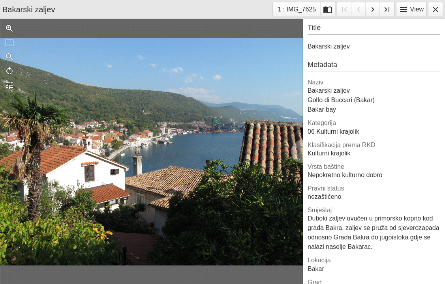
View (411, 9)
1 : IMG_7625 (296, 10)
